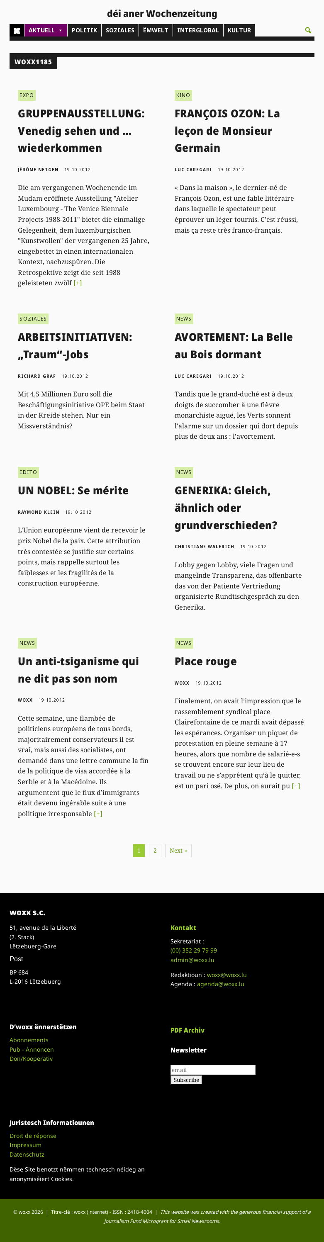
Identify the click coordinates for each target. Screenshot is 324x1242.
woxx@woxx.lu (227, 975)
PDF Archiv (188, 1030)
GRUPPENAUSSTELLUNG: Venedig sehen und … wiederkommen (81, 130)
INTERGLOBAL (198, 30)
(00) (194, 950)
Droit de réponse (33, 1136)
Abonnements (29, 1040)
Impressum (25, 1145)
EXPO (26, 95)
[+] (77, 282)
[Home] (17, 30)
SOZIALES (120, 30)
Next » (178, 850)
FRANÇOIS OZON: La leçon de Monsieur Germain (227, 130)
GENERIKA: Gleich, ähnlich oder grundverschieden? (226, 507)
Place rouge (206, 661)
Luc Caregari (193, 170)
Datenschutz (27, 1154)
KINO (183, 95)
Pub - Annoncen (32, 1049)
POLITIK (84, 30)
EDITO (28, 472)
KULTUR (239, 30)
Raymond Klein (38, 512)
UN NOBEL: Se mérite (73, 490)
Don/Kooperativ (31, 1058)
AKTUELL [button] (46, 30)
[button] (308, 30)
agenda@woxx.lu (220, 984)
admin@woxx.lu (192, 960)
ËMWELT (155, 30)
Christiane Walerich (204, 546)
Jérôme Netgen (38, 170)
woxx (26, 700)
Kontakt (183, 927)
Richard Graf (37, 376)
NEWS (184, 318)
